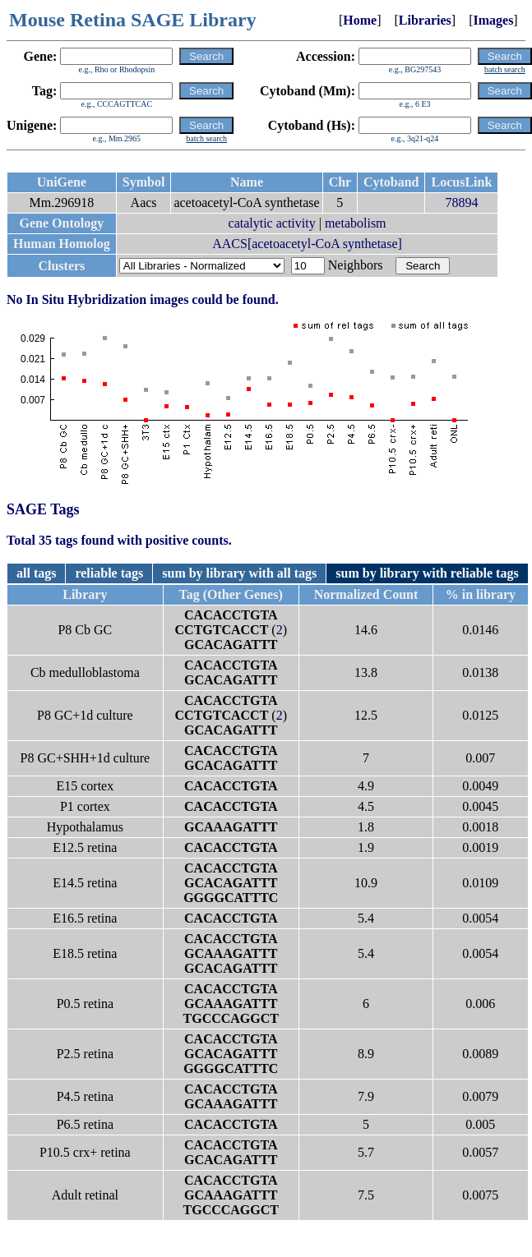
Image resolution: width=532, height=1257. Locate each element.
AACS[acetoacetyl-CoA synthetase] (307, 244)
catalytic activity (272, 223)
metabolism (355, 223)
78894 (461, 203)
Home (360, 20)
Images (493, 20)
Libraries (425, 20)
